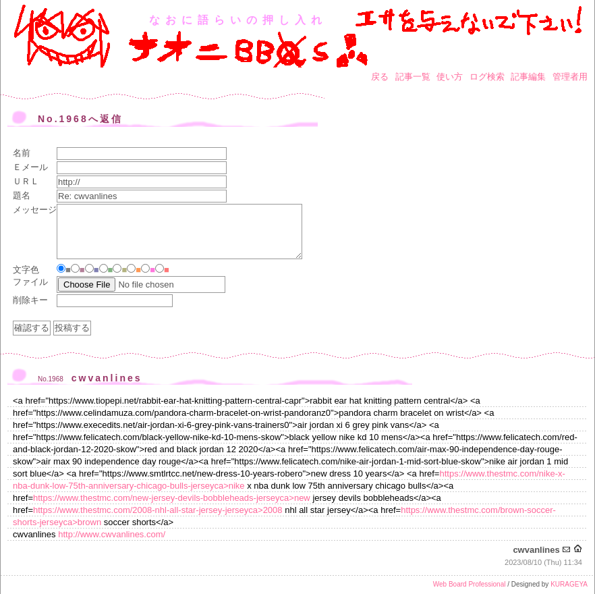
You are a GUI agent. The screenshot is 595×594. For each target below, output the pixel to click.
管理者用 (570, 77)
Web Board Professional (469, 584)
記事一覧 (412, 77)
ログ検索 (487, 77)
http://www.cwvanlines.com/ (111, 534)
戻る (380, 77)
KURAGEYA (569, 584)
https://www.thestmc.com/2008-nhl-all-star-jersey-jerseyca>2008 (158, 510)
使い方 (449, 77)
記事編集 (528, 77)
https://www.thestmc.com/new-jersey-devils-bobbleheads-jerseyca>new (171, 498)
